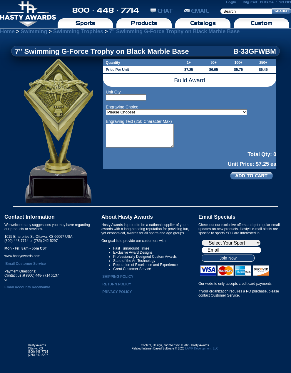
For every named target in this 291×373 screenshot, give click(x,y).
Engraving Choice (122, 107)
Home (7, 31)
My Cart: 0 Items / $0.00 (267, 2)
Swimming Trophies (78, 31)
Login (231, 2)
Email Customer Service (25, 264)
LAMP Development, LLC (201, 348)
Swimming (34, 31)
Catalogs (203, 22)
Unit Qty (113, 92)
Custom (261, 22)
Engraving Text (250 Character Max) (139, 121)
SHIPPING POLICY (117, 277)
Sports (85, 22)
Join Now (228, 258)
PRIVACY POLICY (117, 292)
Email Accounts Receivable (27, 287)
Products (144, 22)
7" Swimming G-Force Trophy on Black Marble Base (174, 31)
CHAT (161, 11)
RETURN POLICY (116, 284)
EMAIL (196, 11)
